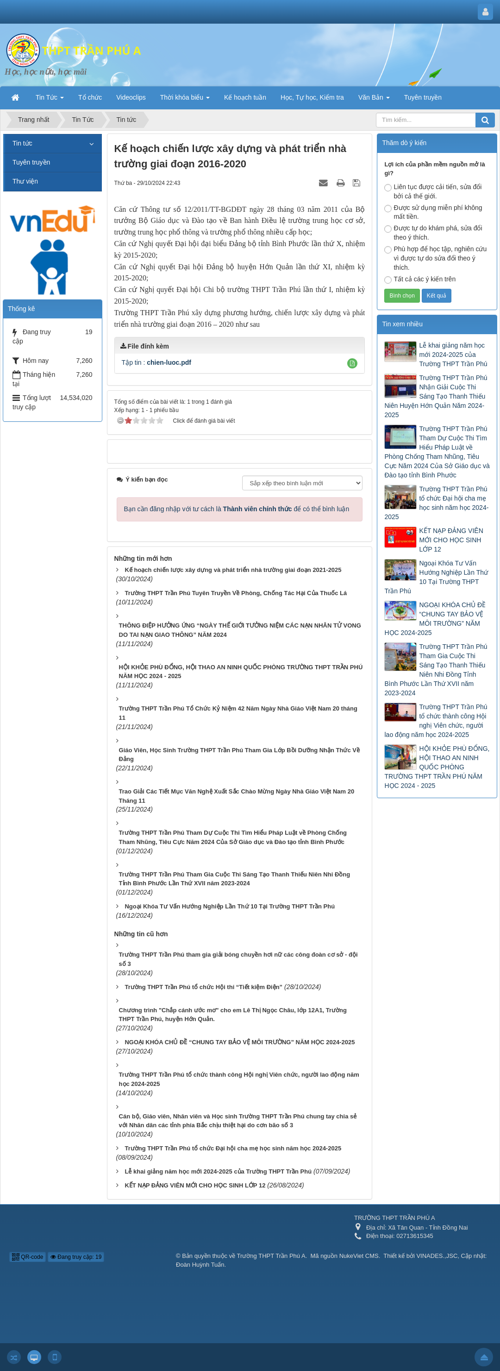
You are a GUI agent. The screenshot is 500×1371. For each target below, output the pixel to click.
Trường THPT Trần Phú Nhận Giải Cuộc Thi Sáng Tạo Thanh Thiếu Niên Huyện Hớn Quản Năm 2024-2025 (435, 396)
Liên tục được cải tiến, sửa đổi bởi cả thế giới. (432, 191)
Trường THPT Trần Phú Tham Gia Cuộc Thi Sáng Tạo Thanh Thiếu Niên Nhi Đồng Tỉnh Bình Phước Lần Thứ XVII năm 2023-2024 (435, 670)
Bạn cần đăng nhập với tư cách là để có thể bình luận (237, 509)
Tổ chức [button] (90, 97)
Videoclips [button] (131, 97)
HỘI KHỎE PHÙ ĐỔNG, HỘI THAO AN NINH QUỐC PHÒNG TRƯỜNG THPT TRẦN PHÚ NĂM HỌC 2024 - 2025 (436, 767)
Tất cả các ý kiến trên (420, 279)
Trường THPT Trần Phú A (271, 1255)
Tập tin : (156, 362)
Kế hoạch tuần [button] (245, 97)
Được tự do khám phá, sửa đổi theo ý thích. (433, 232)
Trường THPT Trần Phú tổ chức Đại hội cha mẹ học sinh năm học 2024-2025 (436, 502)
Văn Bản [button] (374, 100)
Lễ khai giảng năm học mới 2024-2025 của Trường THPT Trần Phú (453, 355)
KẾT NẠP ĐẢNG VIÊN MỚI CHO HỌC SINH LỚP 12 (451, 540)
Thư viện (25, 181)
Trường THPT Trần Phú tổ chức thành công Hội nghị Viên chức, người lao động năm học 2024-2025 (435, 720)
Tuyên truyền (31, 162)
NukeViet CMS (359, 1255)
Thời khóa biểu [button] (185, 100)
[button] (352, 363)
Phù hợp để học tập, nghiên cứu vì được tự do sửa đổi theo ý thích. (435, 258)
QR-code (27, 1257)
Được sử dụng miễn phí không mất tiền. (433, 212)
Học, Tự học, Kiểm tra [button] (312, 97)
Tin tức (22, 143)
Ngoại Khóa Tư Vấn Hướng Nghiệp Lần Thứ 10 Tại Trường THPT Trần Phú (436, 577)
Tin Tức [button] (50, 100)
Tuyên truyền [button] (423, 97)
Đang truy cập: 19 (75, 1257)
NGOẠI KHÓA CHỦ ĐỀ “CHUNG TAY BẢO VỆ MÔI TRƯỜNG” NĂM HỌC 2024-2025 (435, 618)
